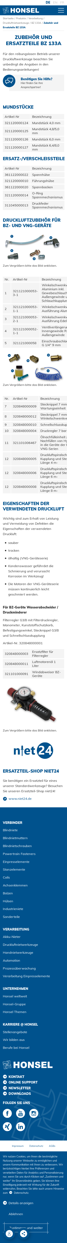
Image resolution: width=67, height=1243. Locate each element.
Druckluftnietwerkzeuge (16, 22)
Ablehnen (16, 1214)
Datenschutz (36, 1145)
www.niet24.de (20, 799)
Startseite (8, 18)
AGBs (52, 1145)
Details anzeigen (21, 1203)
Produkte (21, 18)
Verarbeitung (35, 18)
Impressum (18, 1145)
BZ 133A (36, 22)
